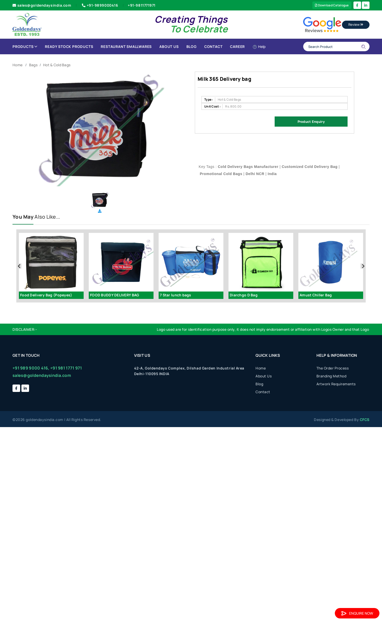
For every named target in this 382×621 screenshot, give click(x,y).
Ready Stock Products (69, 46)
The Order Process (332, 368)
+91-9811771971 (142, 5)
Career (237, 46)
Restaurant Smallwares (126, 46)
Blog (191, 46)
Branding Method (331, 376)
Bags (33, 64)
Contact (213, 46)
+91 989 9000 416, (30, 368)
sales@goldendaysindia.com (41, 5)
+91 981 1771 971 (66, 368)
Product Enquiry (311, 121)
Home (17, 64)
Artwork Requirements (336, 383)
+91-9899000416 (99, 5)
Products (24, 46)
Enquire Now (357, 613)
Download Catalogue (332, 5)
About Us (169, 46)
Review (355, 24)
